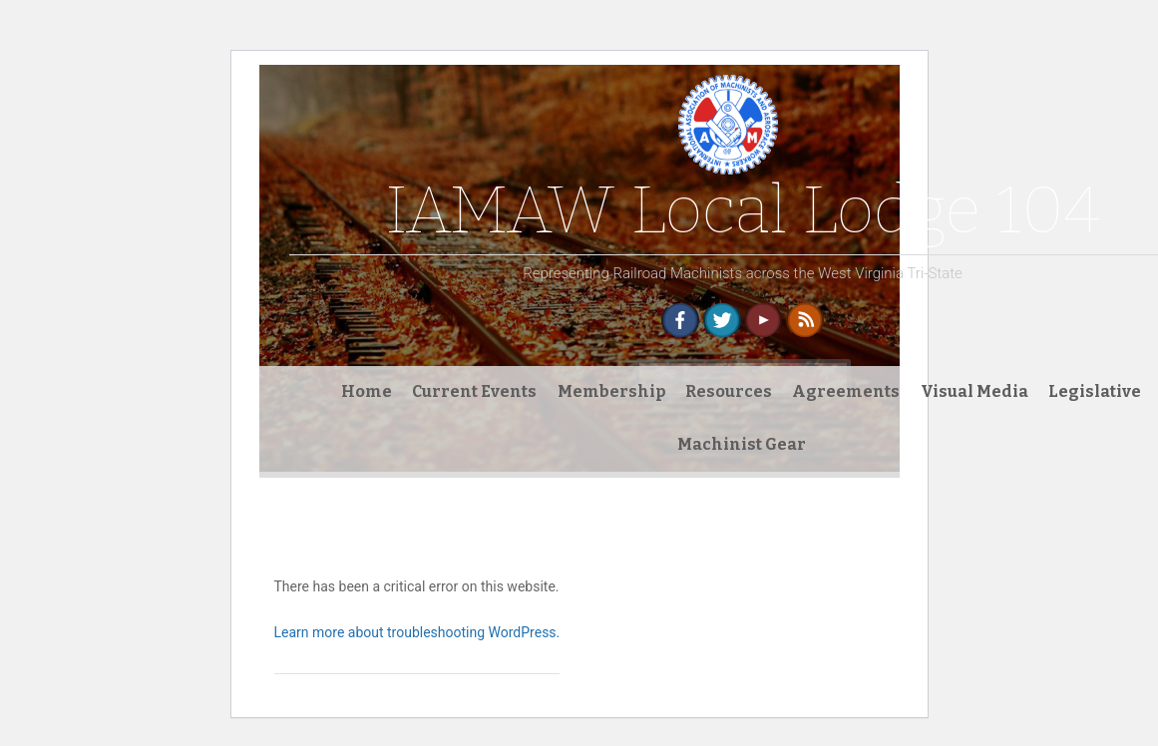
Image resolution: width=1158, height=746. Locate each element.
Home (366, 391)
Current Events (474, 391)
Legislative (1094, 391)
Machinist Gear (741, 444)
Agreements (846, 391)
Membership (611, 391)
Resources (728, 391)
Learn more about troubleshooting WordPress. (417, 632)
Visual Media (974, 391)
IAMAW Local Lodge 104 (743, 210)
